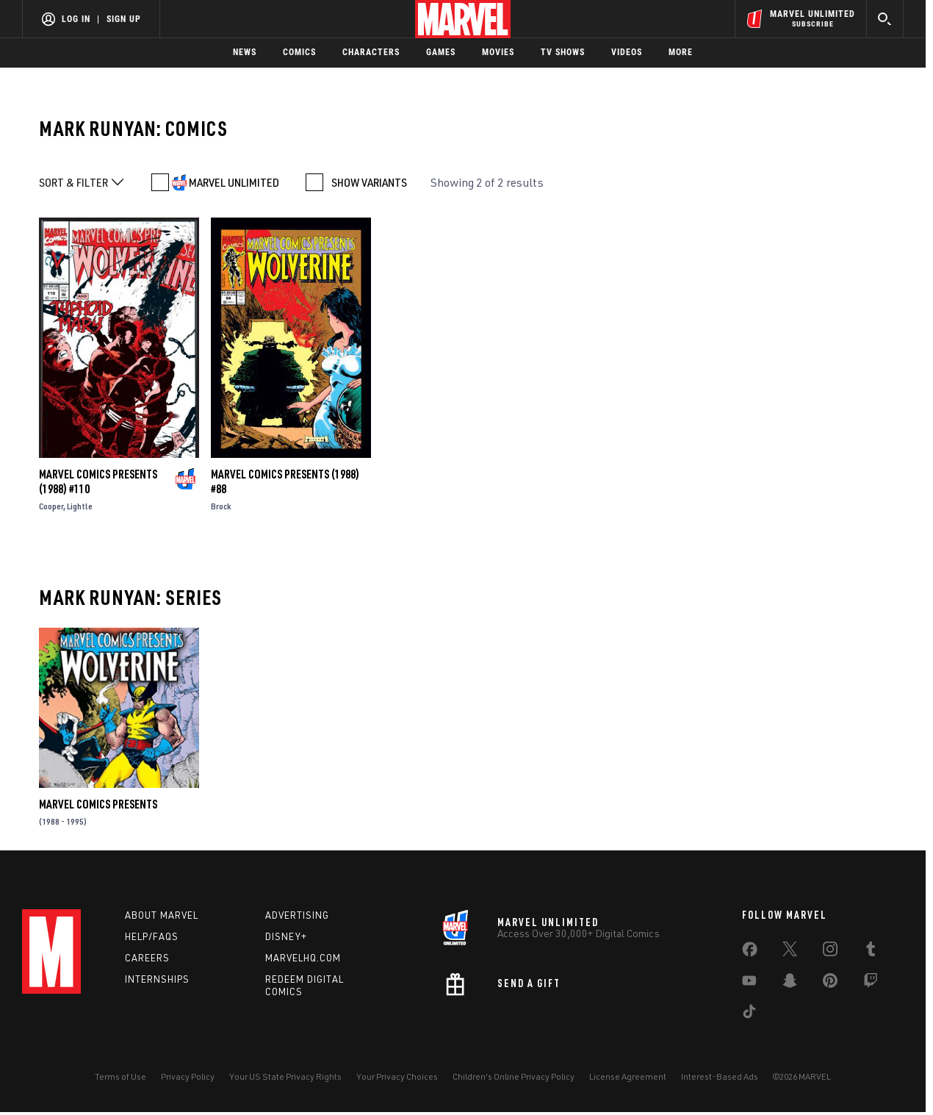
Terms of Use (120, 1076)
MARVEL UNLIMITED (234, 182)
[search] (885, 18)
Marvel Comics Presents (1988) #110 (98, 481)
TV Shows (563, 52)
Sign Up (124, 19)
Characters (371, 52)
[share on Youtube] (749, 983)
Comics (299, 52)
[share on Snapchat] (789, 983)
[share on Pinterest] (830, 983)
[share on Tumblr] (870, 951)
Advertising (297, 915)
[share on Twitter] (789, 951)
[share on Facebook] (749, 952)
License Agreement (627, 1076)
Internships (157, 979)
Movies (498, 52)
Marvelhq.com (303, 958)
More (681, 52)
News (244, 52)
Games (440, 52)
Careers (147, 958)
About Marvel (161, 915)
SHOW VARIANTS (369, 182)
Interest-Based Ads (719, 1076)
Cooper (51, 506)
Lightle (80, 506)
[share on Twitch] (870, 983)
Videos (626, 52)
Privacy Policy (188, 1076)
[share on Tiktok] (749, 1014)
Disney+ (286, 936)
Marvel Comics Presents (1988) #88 (285, 481)
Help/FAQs (152, 936)
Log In (76, 19)
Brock (221, 506)
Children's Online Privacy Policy (513, 1076)
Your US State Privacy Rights (285, 1076)
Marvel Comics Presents (98, 804)
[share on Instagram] (830, 951)
